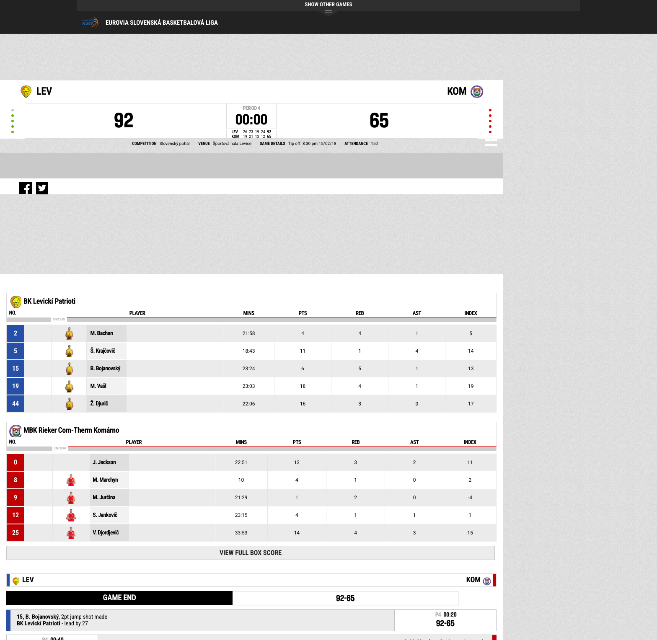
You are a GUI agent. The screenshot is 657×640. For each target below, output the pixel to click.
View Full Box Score (251, 553)
